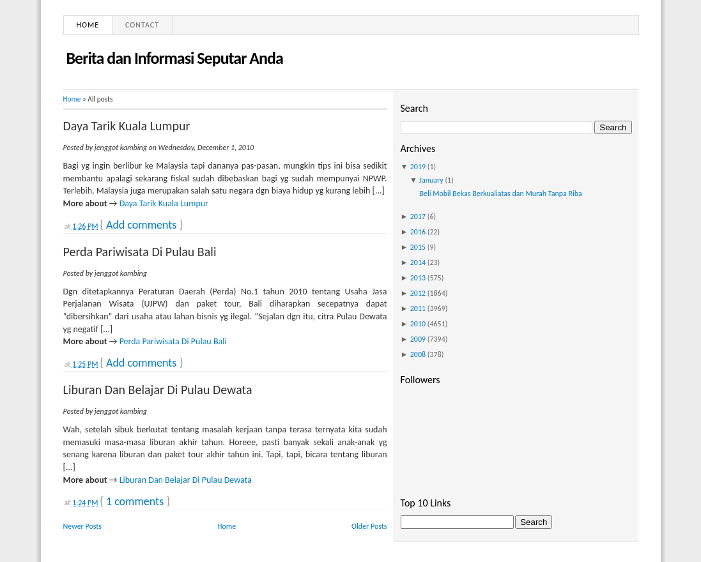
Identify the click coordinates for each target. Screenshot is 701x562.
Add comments (141, 225)
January (431, 180)
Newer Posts (82, 526)
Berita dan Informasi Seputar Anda (174, 58)
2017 (418, 216)
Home (88, 24)
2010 (418, 323)
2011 (418, 308)
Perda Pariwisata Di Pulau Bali (140, 251)
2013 (418, 277)
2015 (418, 247)
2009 (418, 339)
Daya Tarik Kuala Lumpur (126, 125)
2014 (418, 262)
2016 (418, 231)
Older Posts (369, 526)
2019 (418, 166)
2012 (418, 293)
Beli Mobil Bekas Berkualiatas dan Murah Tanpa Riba (500, 193)
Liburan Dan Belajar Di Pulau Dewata (157, 389)
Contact (142, 24)
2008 (418, 354)
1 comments (135, 501)
